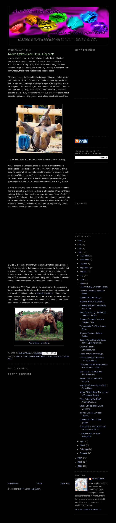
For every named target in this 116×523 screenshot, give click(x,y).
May (82, 283)
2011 (80, 462)
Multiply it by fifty (44, 293)
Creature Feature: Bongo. (90, 297)
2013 (80, 252)
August (83, 271)
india (50, 356)
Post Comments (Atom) (30, 489)
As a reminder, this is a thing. (39, 343)
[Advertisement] (30, 461)
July (82, 275)
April (82, 441)
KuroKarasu (98, 479)
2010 (80, 466)
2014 (80, 248)
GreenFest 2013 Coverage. (91, 354)
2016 (80, 240)
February (84, 449)
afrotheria (29, 356)
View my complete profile (88, 509)
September (85, 267)
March (83, 445)
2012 (80, 458)
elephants (41, 356)
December (85, 256)
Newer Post (13, 483)
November (85, 260)
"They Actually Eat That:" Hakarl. (93, 287)
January (84, 453)
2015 (80, 244)
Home (39, 483)
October (84, 263)
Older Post (65, 483)
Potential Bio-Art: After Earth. (92, 301)
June (82, 279)
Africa (19, 356)
